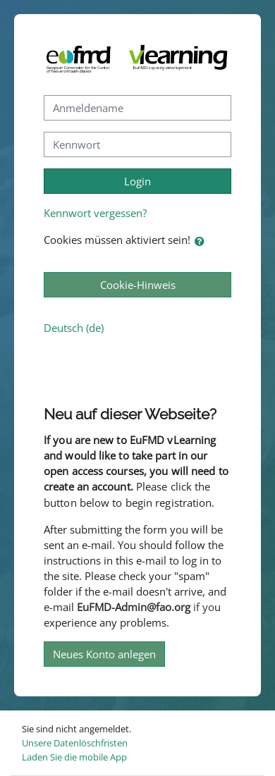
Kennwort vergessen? (95, 213)
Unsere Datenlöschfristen (75, 743)
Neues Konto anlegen (104, 654)
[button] (202, 241)
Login (137, 181)
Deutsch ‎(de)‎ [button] (74, 328)
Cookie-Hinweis (138, 285)
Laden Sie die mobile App (74, 757)
